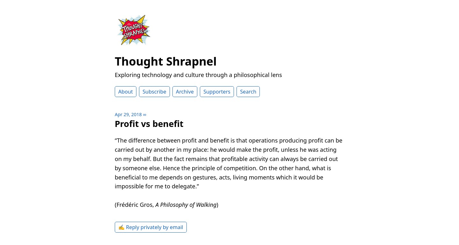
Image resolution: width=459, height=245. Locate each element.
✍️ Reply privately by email (150, 227)
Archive (185, 91)
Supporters (216, 91)
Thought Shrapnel (166, 61)
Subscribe (154, 91)
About (125, 91)
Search (248, 91)
